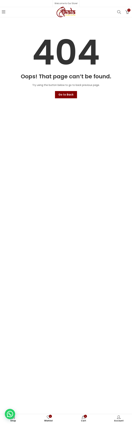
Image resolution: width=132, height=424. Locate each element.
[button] (10, 414)
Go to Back (66, 94)
